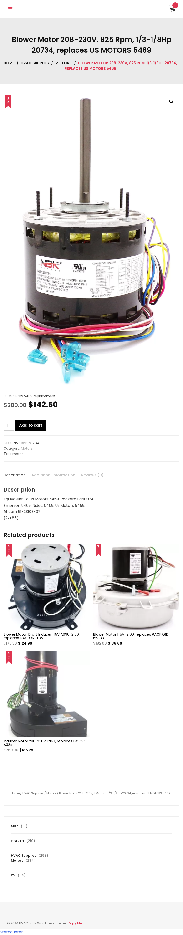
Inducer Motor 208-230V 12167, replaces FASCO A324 (44, 742)
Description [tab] (15, 475)
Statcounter (11, 932)
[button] (171, 102)
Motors (63, 62)
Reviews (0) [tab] (92, 475)
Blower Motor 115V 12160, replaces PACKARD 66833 (130, 636)
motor (17, 453)
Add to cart (30, 425)
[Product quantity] (9, 425)
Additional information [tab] (53, 475)
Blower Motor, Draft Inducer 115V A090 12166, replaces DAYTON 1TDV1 (42, 636)
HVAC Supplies (35, 62)
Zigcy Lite (75, 923)
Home (9, 62)
